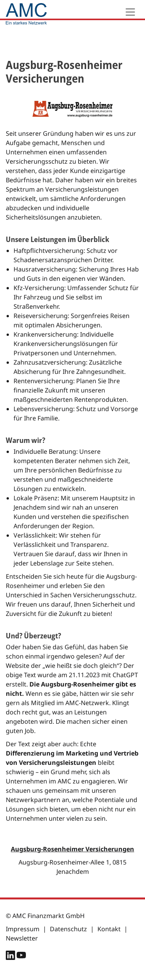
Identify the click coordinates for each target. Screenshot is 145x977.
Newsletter (22, 938)
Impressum (22, 929)
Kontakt (109, 929)
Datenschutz (68, 929)
